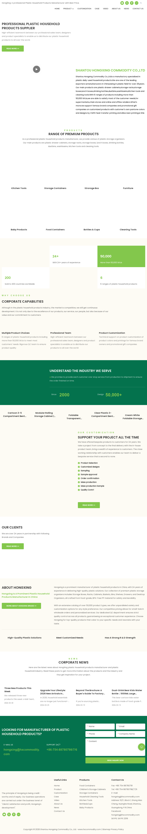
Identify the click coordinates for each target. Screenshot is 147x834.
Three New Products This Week (17, 690)
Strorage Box (92, 188)
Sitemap (106, 829)
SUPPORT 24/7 (53, 744)
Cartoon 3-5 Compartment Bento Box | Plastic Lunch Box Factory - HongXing (14, 414)
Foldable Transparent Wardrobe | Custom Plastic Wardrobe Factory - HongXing (73, 416)
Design (100, 394)
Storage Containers (55, 188)
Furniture (128, 188)
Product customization (112, 332)
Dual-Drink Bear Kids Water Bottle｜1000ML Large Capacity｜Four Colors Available (127, 692)
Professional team (60, 332)
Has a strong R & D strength (120, 637)
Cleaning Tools (128, 229)
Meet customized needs (69, 637)
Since (53, 394)
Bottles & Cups (92, 229)
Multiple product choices (16, 332)
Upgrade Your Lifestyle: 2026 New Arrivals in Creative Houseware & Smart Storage (53, 692)
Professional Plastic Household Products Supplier (31, 26)
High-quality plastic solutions (24, 637)
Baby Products (19, 229)
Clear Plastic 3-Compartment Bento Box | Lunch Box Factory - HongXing (102, 414)
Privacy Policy (117, 829)
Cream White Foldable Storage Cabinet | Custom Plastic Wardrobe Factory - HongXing (132, 416)
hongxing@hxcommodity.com (125, 796)
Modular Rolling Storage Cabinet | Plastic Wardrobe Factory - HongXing (44, 414)
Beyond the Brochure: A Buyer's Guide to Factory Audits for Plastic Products (91, 692)
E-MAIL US (8, 744)
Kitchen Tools (18, 188)
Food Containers (55, 229)
